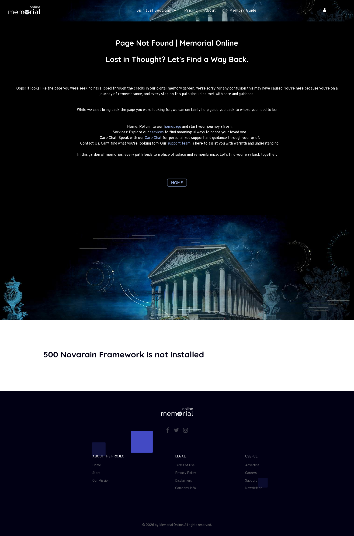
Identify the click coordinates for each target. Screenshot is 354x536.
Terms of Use (185, 465)
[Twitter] (177, 430)
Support (251, 481)
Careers (251, 473)
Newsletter (253, 488)
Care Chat (153, 138)
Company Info (185, 488)
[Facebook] (168, 430)
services (157, 132)
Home (96, 465)
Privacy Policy (185, 473)
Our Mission (101, 481)
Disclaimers (183, 481)
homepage (172, 126)
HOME (177, 182)
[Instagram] (186, 430)
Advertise (252, 465)
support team (179, 143)
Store (96, 473)
